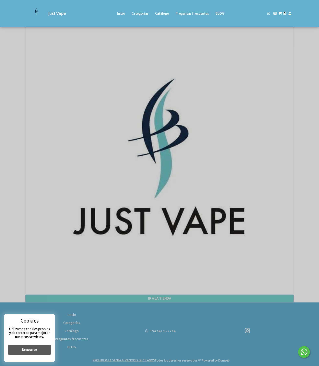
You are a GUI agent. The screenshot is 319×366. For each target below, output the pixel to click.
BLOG (219, 13)
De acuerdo (29, 349)
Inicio (121, 13)
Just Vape (57, 13)
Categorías (140, 13)
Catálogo (162, 13)
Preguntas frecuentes (192, 13)
